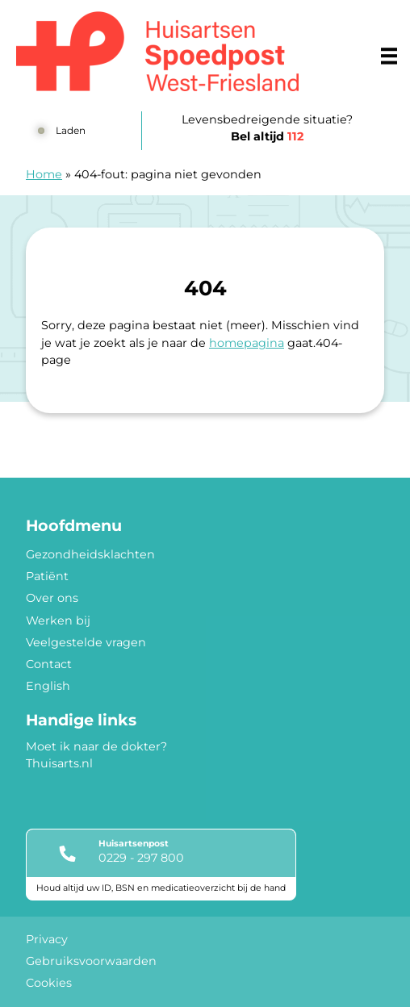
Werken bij (58, 620)
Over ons (52, 598)
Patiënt (47, 576)
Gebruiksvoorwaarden (91, 961)
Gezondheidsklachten (90, 554)
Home (44, 174)
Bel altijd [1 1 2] (267, 136)
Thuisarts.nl (59, 763)
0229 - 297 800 (141, 857)
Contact (49, 664)
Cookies (49, 983)
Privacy (47, 939)
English (48, 686)
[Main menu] (389, 56)
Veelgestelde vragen (86, 642)
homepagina (246, 343)
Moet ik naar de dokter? (96, 746)
